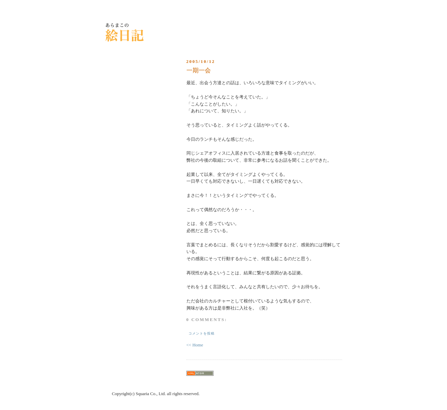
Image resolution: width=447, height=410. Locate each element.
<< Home (194, 344)
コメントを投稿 (201, 333)
